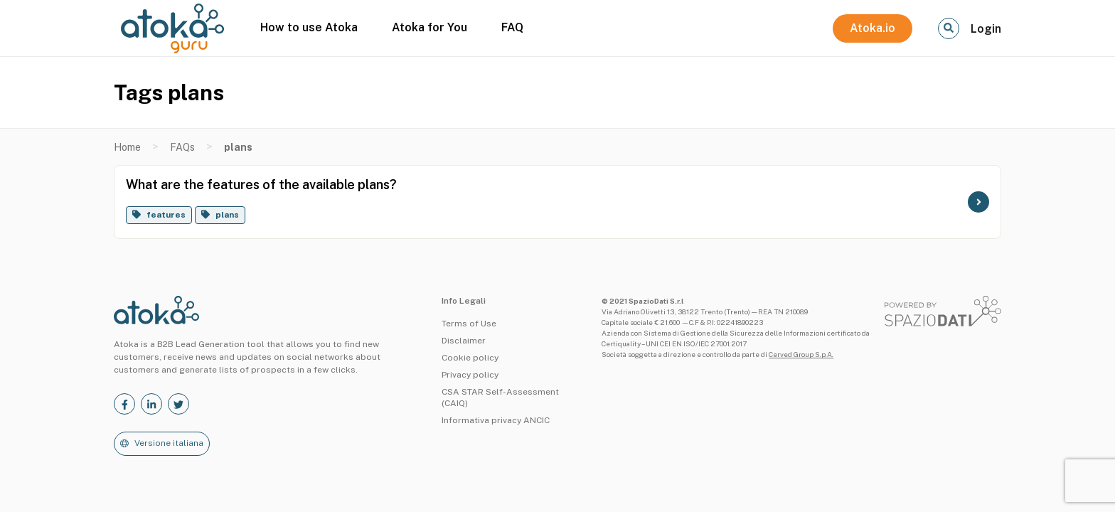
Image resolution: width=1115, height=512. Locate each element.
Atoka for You (429, 27)
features (166, 215)
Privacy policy (470, 375)
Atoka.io (872, 28)
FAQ (512, 27)
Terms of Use (469, 324)
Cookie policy (470, 358)
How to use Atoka (309, 27)
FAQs (182, 147)
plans (227, 215)
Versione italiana (168, 443)
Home (127, 147)
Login (986, 29)
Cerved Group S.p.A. (801, 354)
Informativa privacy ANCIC (496, 420)
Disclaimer (464, 341)
